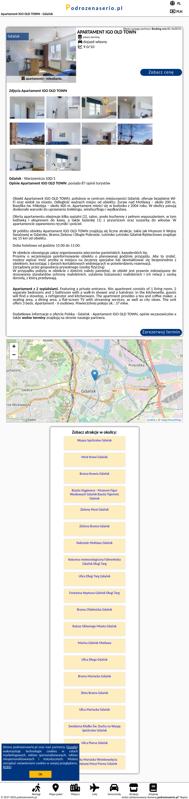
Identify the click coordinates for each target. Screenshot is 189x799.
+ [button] (14, 347)
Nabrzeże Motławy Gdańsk (94, 543)
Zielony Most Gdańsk (94, 509)
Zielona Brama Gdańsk (94, 526)
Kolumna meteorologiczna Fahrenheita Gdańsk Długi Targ (94, 561)
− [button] (14, 355)
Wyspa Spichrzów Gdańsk (94, 440)
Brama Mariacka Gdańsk (94, 676)
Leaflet (151, 420)
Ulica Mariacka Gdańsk (94, 709)
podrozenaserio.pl (94, 8)
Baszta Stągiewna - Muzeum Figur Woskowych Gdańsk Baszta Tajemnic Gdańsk (94, 494)
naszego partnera (91, 317)
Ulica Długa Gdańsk (94, 659)
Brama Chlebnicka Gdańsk (94, 609)
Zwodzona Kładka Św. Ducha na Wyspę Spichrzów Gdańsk (95, 728)
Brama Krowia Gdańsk (94, 474)
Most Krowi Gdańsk (94, 457)
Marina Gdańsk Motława (94, 643)
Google (72, 747)
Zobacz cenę (161, 72)
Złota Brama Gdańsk (94, 693)
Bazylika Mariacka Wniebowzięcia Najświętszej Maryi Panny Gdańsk (94, 761)
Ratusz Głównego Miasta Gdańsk (94, 626)
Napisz (184, 797)
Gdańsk (14, 36)
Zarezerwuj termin (161, 331)
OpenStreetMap (171, 420)
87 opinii (88, 183)
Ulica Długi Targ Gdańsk (94, 576)
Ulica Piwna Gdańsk (94, 743)
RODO (7, 767)
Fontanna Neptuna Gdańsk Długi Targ (94, 593)
